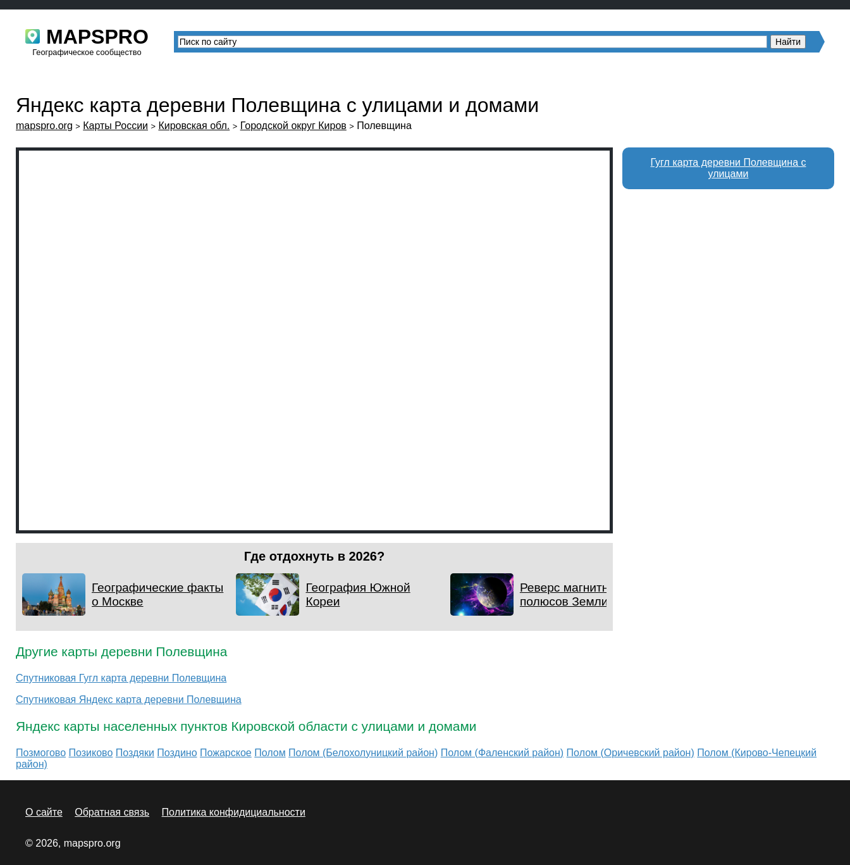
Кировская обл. (194, 125)
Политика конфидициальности (233, 812)
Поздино (177, 752)
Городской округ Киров (293, 125)
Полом (269, 752)
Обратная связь (112, 812)
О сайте (44, 812)
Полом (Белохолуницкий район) (363, 752)
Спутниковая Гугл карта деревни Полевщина (121, 678)
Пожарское (226, 752)
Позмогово (41, 752)
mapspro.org (44, 125)
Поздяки (135, 752)
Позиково (91, 752)
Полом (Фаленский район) (502, 752)
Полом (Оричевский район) (630, 752)
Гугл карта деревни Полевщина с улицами (728, 168)
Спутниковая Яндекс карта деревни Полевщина (129, 699)
